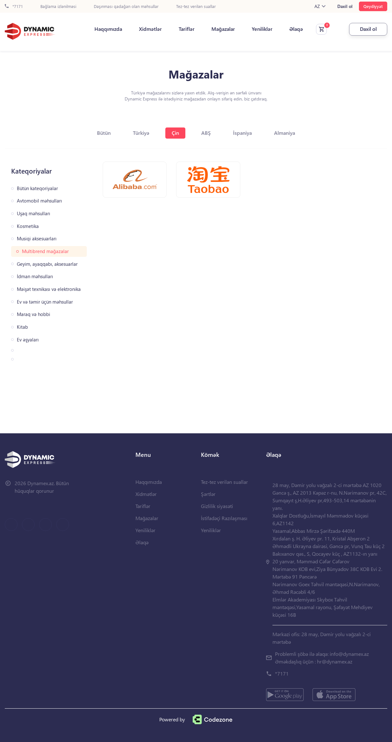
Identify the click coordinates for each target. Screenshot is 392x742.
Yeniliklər (262, 29)
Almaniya (284, 132)
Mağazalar (223, 29)
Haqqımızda (108, 29)
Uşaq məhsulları (33, 213)
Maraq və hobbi (33, 314)
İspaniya (242, 132)
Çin (175, 132)
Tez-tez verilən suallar (196, 6)
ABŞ (206, 132)
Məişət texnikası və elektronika (49, 289)
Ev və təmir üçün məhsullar (45, 302)
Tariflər (187, 29)
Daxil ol (345, 6)
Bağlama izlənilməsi (58, 6)
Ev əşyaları (28, 340)
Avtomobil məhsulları (39, 201)
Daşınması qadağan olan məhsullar (126, 6)
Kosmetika (28, 226)
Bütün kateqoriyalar (37, 188)
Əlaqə (296, 29)
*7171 (14, 6)
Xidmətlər (150, 29)
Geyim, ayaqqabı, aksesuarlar (47, 264)
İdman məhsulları (35, 276)
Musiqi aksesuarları (37, 239)
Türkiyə (141, 132)
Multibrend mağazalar (45, 251)
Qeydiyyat (373, 6)
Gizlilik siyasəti (217, 506)
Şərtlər (208, 494)
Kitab (22, 327)
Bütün (104, 132)
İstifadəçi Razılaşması (224, 518)
